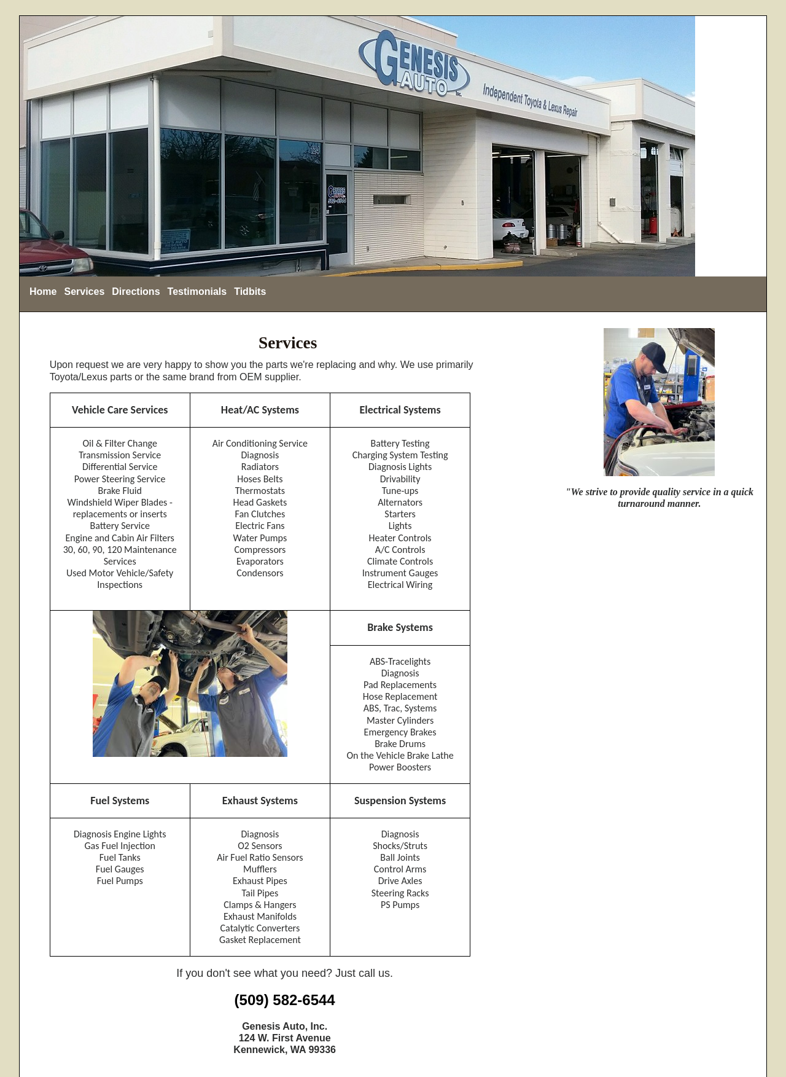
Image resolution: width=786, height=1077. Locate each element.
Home (42, 291)
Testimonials (197, 291)
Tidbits (250, 291)
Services (84, 291)
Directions (136, 291)
